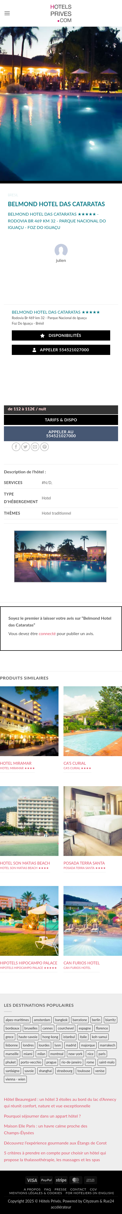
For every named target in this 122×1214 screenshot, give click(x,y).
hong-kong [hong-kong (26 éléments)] (50, 1037)
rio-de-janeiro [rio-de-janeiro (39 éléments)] (71, 1062)
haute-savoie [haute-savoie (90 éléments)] (28, 1037)
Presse (61, 1189)
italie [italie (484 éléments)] (83, 1037)
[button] (7, 13)
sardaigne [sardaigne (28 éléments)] (12, 1071)
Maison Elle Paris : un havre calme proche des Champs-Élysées (45, 1129)
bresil (13, 195)
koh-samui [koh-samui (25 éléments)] (99, 1037)
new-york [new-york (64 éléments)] (75, 1054)
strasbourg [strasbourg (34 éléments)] (64, 1071)
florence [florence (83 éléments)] (102, 1028)
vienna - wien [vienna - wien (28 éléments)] (15, 1079)
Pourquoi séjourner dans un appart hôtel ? (42, 1115)
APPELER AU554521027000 (61, 433)
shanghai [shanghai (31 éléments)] (45, 1071)
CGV (93, 1189)
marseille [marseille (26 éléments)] (12, 1054)
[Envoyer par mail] (35, 446)
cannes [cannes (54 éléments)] (48, 1028)
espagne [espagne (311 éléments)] (85, 1028)
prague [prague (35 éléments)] (51, 1062)
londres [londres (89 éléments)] (28, 1045)
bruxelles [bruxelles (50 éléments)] (31, 1028)
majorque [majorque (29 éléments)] (88, 1045)
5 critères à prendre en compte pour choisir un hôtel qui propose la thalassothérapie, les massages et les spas (55, 1156)
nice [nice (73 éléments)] (90, 1054)
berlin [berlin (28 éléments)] (96, 1020)
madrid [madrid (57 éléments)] (71, 1045)
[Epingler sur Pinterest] (44, 446)
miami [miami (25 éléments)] (28, 1054)
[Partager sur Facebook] (16, 446)
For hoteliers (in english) (90, 1193)
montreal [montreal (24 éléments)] (56, 1054)
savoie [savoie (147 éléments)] (29, 1071)
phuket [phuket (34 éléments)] (11, 1062)
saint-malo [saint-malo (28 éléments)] (107, 1062)
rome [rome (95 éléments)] (90, 1062)
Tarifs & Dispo (61, 419)
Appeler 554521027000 (61, 349)
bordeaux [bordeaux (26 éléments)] (12, 1028)
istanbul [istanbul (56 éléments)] (69, 1037)
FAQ (47, 1189)
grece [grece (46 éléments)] (10, 1037)
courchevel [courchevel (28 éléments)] (66, 1028)
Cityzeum (91, 1201)
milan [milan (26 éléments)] (41, 1054)
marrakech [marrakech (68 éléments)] (107, 1045)
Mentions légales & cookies (35, 1193)
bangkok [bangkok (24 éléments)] (61, 1020)
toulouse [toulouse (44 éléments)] (83, 1071)
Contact (78, 1189)
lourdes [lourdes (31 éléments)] (44, 1045)
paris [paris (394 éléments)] (101, 1054)
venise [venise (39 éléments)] (100, 1071)
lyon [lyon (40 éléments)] (58, 1045)
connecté (47, 633)
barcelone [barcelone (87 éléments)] (80, 1020)
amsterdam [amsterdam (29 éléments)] (42, 1020)
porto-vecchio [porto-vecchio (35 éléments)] (31, 1062)
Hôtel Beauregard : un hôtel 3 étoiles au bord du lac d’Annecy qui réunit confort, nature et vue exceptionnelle (60, 1102)
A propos (32, 1189)
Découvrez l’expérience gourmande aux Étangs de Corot (55, 1142)
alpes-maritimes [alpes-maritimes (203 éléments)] (17, 1020)
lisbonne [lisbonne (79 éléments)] (12, 1045)
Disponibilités (60, 335)
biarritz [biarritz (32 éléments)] (110, 1020)
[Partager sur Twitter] (25, 446)
